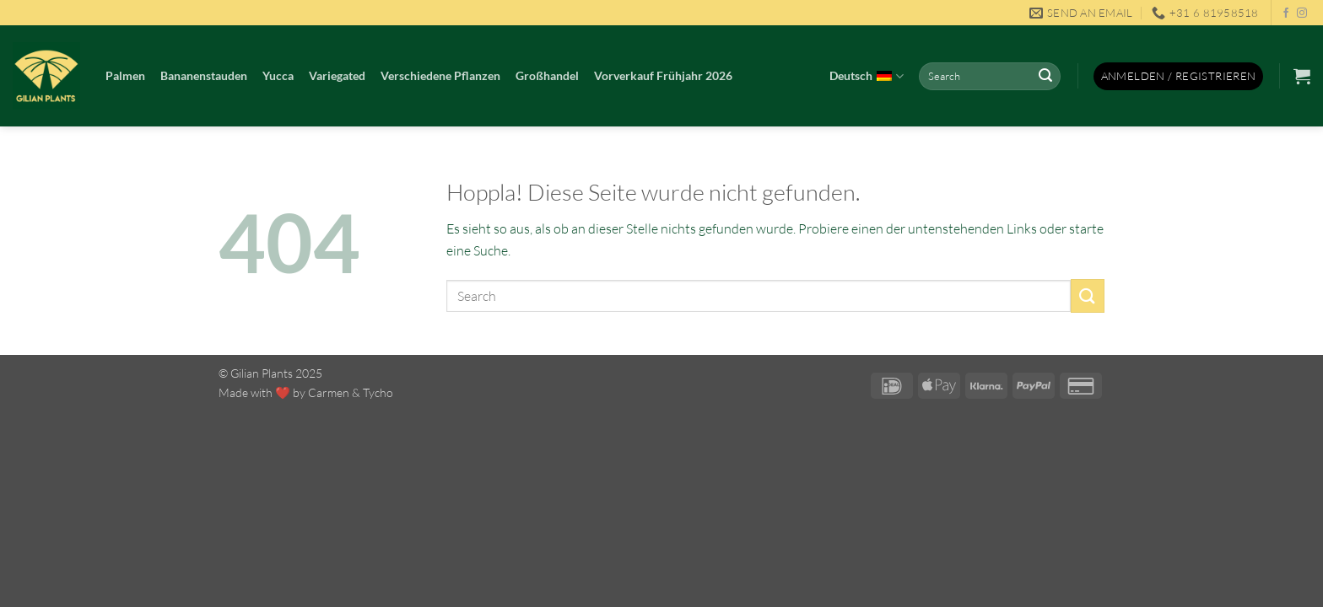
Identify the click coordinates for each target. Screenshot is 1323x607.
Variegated (337, 75)
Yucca (278, 75)
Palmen (125, 75)
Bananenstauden (203, 75)
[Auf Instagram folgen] (1302, 13)
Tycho (378, 392)
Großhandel (547, 75)
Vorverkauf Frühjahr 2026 (663, 75)
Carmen (328, 392)
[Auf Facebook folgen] (1286, 13)
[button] (1179, 76)
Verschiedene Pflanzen (440, 75)
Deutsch (866, 76)
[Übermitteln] (1045, 76)
